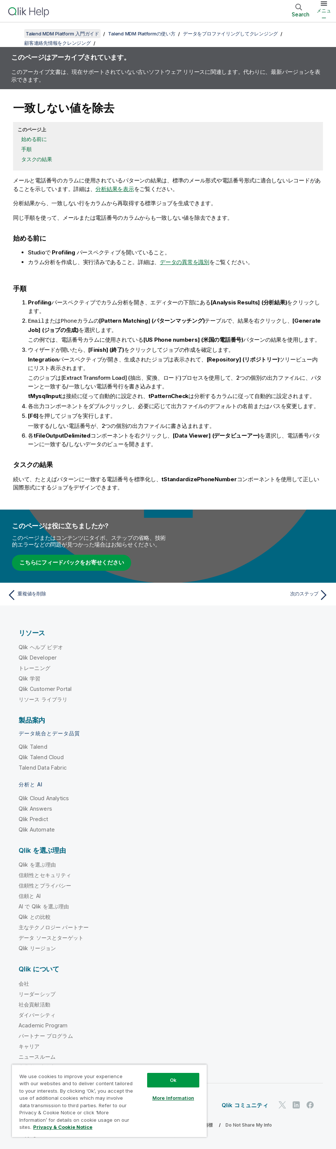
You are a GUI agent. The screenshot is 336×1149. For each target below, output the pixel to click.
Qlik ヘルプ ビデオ (41, 647)
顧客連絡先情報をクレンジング (57, 43)
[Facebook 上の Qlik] (310, 1104)
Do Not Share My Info (248, 1124)
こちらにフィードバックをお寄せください (71, 562)
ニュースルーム (37, 1056)
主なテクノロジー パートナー (54, 927)
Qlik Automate (37, 829)
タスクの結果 (36, 159)
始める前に (34, 139)
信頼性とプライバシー (45, 885)
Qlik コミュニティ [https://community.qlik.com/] (245, 1104)
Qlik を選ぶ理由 (37, 864)
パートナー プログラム (46, 1035)
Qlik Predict (33, 818)
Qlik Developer (38, 657)
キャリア (29, 1046)
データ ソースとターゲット (51, 937)
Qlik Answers (35, 808)
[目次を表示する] (14, 33)
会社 (24, 983)
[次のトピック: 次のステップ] (250, 594)
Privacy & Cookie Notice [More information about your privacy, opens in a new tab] (62, 1127)
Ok (173, 1080)
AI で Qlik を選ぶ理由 (44, 906)
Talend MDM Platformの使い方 (141, 34)
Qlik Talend (33, 746)
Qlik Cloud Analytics (44, 798)
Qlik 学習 (29, 678)
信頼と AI (30, 895)
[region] (109, 1100)
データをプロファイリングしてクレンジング (230, 34)
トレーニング (34, 667)
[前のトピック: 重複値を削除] (85, 594)
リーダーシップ (37, 993)
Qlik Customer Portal (45, 688)
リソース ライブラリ (43, 699)
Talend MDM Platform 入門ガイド (62, 34)
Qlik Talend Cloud (41, 757)
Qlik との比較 (35, 916)
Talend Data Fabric (43, 767)
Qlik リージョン (37, 948)
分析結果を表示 (114, 188)
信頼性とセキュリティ (45, 874)
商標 (208, 1124)
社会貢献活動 (34, 1004)
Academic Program (43, 1025)
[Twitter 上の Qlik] (282, 1104)
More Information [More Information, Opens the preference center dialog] (173, 1098)
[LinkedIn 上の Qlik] (296, 1104)
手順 (26, 149)
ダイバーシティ (37, 1014)
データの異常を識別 (184, 262)
